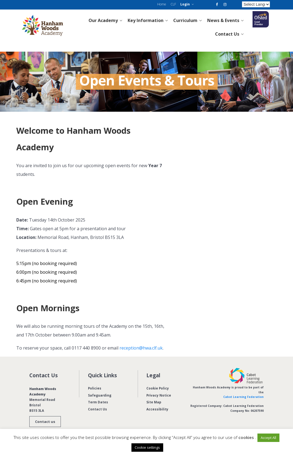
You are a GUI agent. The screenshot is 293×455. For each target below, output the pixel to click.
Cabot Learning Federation (243, 397)
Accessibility (157, 409)
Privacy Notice (158, 395)
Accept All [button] (268, 437)
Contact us (45, 421)
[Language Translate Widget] (256, 4)
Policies (94, 388)
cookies (246, 437)
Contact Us (97, 409)
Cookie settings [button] (147, 447)
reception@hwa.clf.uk (141, 348)
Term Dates (98, 402)
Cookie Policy (157, 388)
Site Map (153, 402)
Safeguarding (99, 395)
